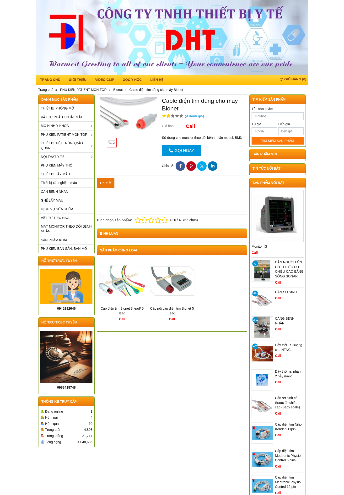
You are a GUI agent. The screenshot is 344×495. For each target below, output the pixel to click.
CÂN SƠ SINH (286, 292)
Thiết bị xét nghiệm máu (59, 183)
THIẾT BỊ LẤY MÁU (55, 174)
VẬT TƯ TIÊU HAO (55, 218)
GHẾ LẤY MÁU (52, 200)
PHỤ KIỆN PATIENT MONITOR (64, 134)
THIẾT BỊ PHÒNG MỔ (57, 108)
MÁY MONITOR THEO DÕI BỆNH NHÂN (66, 228)
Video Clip (104, 80)
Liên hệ (156, 80)
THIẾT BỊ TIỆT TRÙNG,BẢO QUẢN (62, 145)
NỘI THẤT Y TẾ (52, 157)
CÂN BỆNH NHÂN (54, 191)
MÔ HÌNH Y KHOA (55, 126)
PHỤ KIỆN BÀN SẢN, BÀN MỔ (64, 248)
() (292, 79)
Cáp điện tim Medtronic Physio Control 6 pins (288, 455)
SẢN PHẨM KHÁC (54, 240)
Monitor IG (259, 246)
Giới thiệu (77, 80)
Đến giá (284, 124)
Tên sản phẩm (262, 109)
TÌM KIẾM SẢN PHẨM (277, 141)
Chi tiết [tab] (106, 183)
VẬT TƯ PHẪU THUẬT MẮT (62, 117)
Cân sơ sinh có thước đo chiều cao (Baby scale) (287, 402)
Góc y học (132, 80)
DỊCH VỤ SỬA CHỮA (57, 209)
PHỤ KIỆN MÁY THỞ (56, 165)
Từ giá (256, 124)
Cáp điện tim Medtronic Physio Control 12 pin (288, 482)
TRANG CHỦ (50, 80)
